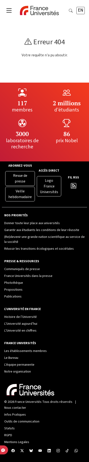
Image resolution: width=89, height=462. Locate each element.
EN (80, 10)
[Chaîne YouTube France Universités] (40, 451)
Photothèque (13, 282)
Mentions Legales (16, 442)
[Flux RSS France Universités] (73, 187)
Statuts (9, 428)
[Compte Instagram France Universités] (58, 451)
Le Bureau (11, 357)
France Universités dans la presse (28, 276)
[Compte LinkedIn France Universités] (49, 451)
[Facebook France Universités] (13, 451)
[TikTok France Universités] (67, 451)
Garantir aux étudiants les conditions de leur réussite (41, 230)
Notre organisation (17, 371)
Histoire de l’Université (20, 317)
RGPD (8, 435)
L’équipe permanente (19, 364)
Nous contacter (15, 407)
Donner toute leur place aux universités (32, 223)
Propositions (13, 289)
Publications (13, 296)
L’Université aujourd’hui (20, 323)
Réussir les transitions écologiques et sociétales (39, 248)
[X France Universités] (22, 451)
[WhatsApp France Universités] (76, 451)
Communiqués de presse (22, 269)
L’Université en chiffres (20, 330)
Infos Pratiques (15, 414)
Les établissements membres (25, 351)
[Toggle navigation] (9, 11)
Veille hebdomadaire (20, 194)
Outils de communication (21, 421)
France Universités (28, 402)
